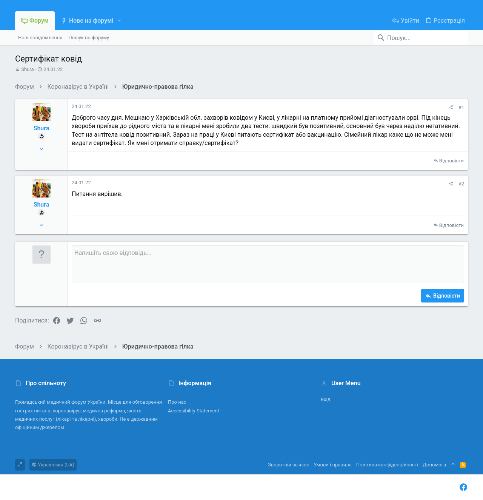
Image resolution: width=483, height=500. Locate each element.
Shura (27, 69)
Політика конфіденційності (387, 465)
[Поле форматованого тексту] (268, 264)
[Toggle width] (20, 465)
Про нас (177, 402)
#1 (461, 107)
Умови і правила (333, 465)
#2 (461, 184)
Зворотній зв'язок (288, 465)
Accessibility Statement (193, 411)
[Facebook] (463, 487)
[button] (119, 21)
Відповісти (451, 161)
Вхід (326, 399)
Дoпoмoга (434, 465)
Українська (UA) (53, 465)
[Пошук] (421, 38)
